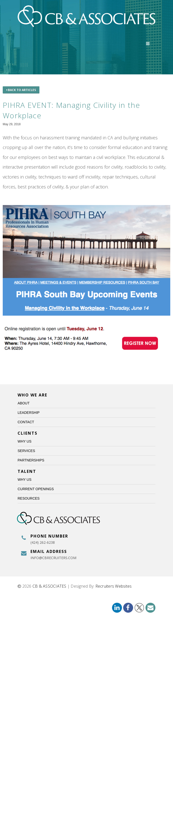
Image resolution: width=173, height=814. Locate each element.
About (23, 403)
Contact (26, 422)
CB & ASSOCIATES (49, 586)
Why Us (24, 441)
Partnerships (31, 460)
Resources (29, 498)
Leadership (29, 413)
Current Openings (36, 489)
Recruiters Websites (113, 586)
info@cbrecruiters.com (53, 557)
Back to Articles (21, 90)
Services (26, 451)
